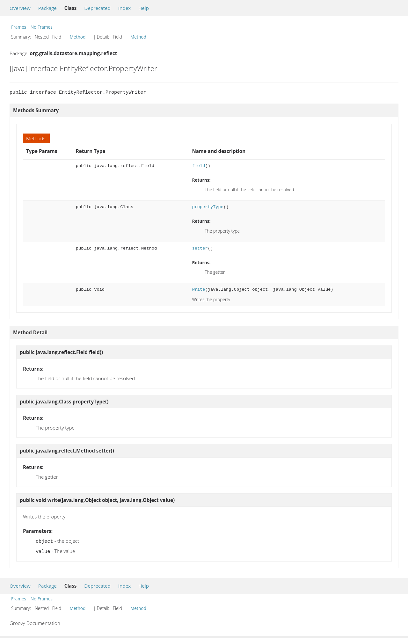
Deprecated (97, 8)
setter (200, 248)
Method (78, 37)
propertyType (207, 207)
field (198, 166)
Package (47, 8)
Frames (18, 27)
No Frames (42, 27)
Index (124, 8)
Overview (20, 8)
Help (143, 8)
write (198, 289)
